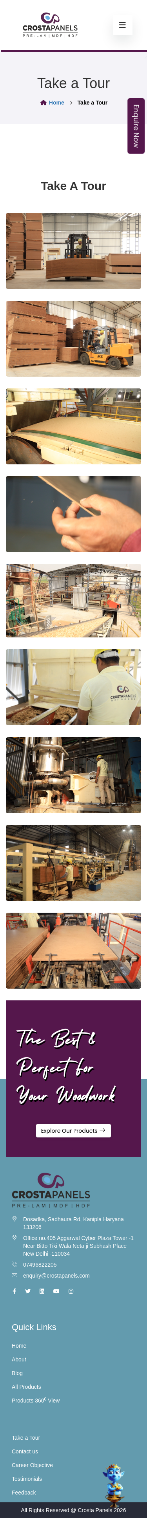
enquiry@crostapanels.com (56, 1276)
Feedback (24, 1492)
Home (52, 102)
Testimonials (27, 1479)
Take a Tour (26, 1438)
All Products (26, 1387)
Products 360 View (36, 1400)
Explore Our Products (73, 1131)
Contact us (25, 1451)
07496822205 (40, 1265)
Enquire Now (136, 126)
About (19, 1359)
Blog (17, 1373)
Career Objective (32, 1465)
